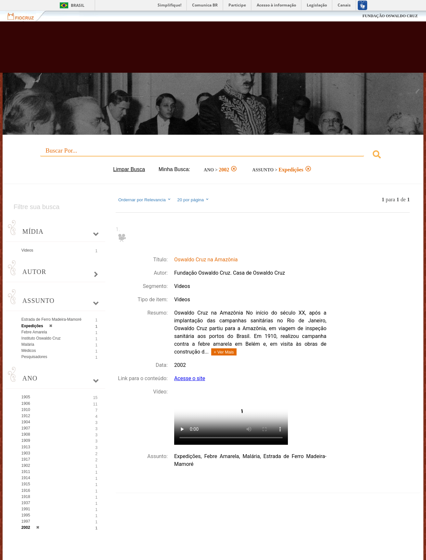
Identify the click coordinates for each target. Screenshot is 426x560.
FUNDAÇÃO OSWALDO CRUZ (390, 16)
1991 (25, 509)
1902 (25, 465)
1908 (25, 434)
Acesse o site (189, 378)
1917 (25, 459)
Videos (27, 250)
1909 (25, 440)
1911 (25, 471)
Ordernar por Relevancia (144, 199)
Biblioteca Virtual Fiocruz (186, 50)
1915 (25, 484)
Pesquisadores (34, 357)
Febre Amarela (34, 332)
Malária (27, 344)
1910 (25, 409)
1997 (25, 521)
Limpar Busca (129, 169)
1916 (25, 490)
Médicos (28, 350)
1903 (25, 453)
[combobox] (213, 155)
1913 (25, 447)
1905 (25, 397)
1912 (25, 416)
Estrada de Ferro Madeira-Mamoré (51, 319)
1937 (25, 503)
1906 (25, 403)
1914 (25, 478)
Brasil (77, 5)
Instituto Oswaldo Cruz (41, 338)
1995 (25, 515)
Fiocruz (24, 16)
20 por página (193, 199)
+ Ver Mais (224, 352)
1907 (25, 428)
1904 (25, 422)
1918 (25, 496)
